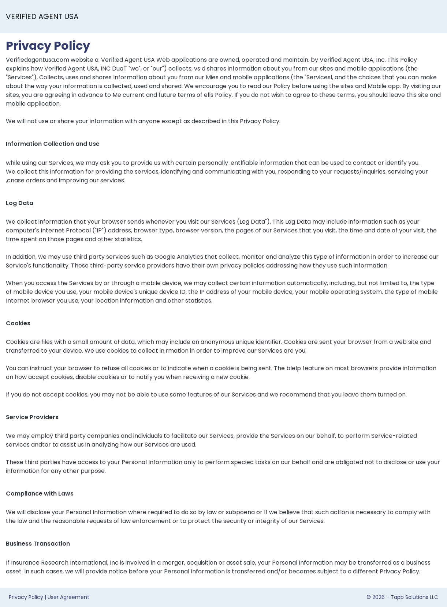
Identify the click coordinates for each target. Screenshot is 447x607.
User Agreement (68, 597)
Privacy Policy (26, 597)
